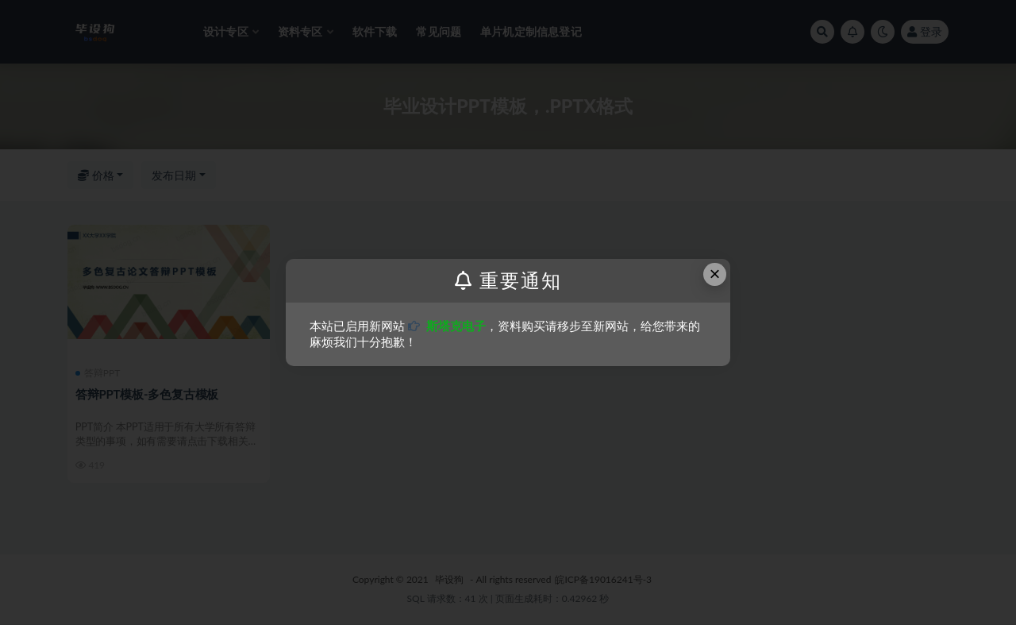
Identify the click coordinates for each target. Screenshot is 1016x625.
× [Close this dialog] (715, 273)
